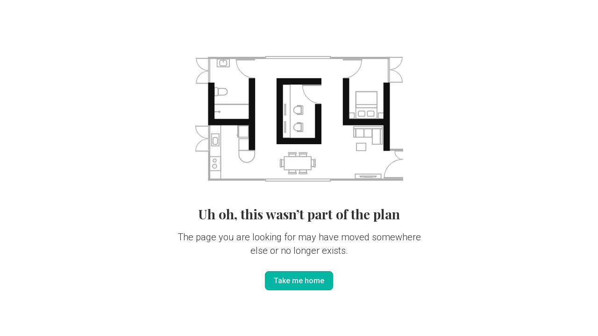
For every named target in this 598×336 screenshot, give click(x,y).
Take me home (299, 280)
